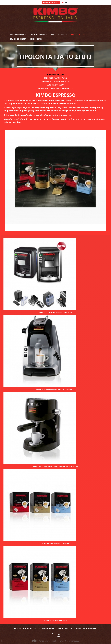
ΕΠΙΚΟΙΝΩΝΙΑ (36, 39)
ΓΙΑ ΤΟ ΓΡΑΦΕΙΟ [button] (59, 35)
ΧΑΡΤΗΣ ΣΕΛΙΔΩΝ (73, 628)
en (66, 2)
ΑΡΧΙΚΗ (17, 628)
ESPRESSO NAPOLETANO (55, 78)
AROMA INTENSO (55, 85)
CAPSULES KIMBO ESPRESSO (55, 543)
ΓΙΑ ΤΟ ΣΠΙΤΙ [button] (78, 35)
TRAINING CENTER (18, 39)
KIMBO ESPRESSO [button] (18, 35)
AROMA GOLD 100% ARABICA (55, 81)
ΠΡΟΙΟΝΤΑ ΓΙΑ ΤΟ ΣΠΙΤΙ (55, 56)
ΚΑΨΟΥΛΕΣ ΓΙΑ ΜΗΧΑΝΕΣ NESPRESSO (55, 88)
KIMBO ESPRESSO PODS (55, 620)
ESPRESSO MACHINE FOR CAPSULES (55, 312)
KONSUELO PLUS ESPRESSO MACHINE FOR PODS (55, 466)
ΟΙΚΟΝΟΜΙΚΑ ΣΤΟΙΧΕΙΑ (52, 628)
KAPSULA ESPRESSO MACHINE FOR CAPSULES (56, 389)
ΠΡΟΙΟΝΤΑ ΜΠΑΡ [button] (39, 35)
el (63, 2)
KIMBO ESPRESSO (55, 74)
